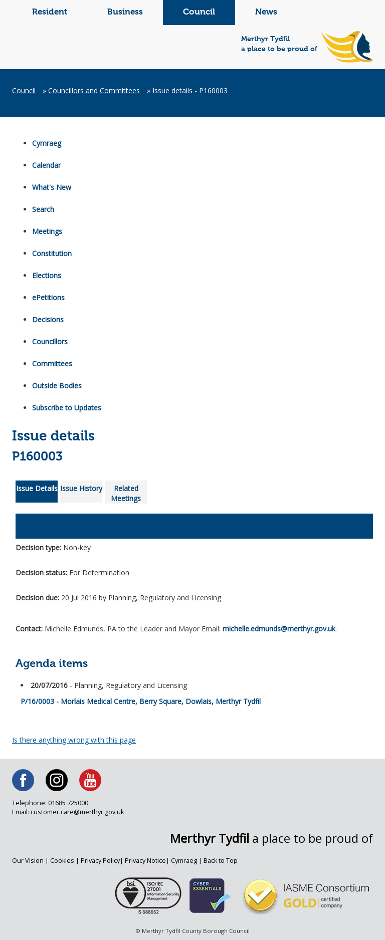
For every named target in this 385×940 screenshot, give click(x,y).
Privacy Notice (145, 860)
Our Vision (28, 860)
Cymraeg (46, 143)
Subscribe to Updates (66, 407)
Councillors (50, 341)
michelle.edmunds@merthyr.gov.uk (279, 628)
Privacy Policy (100, 860)
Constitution (52, 253)
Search (43, 209)
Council (199, 12)
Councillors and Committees (94, 90)
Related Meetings (126, 493)
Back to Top (221, 860)
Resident (49, 12)
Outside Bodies (57, 385)
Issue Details (37, 488)
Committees (52, 363)
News (266, 12)
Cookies (62, 860)
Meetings (47, 231)
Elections (46, 275)
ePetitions (48, 297)
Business (125, 12)
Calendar (46, 165)
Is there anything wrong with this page (74, 740)
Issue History (81, 488)
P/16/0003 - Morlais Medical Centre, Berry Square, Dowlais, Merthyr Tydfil (141, 698)
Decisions (48, 319)
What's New (51, 187)
